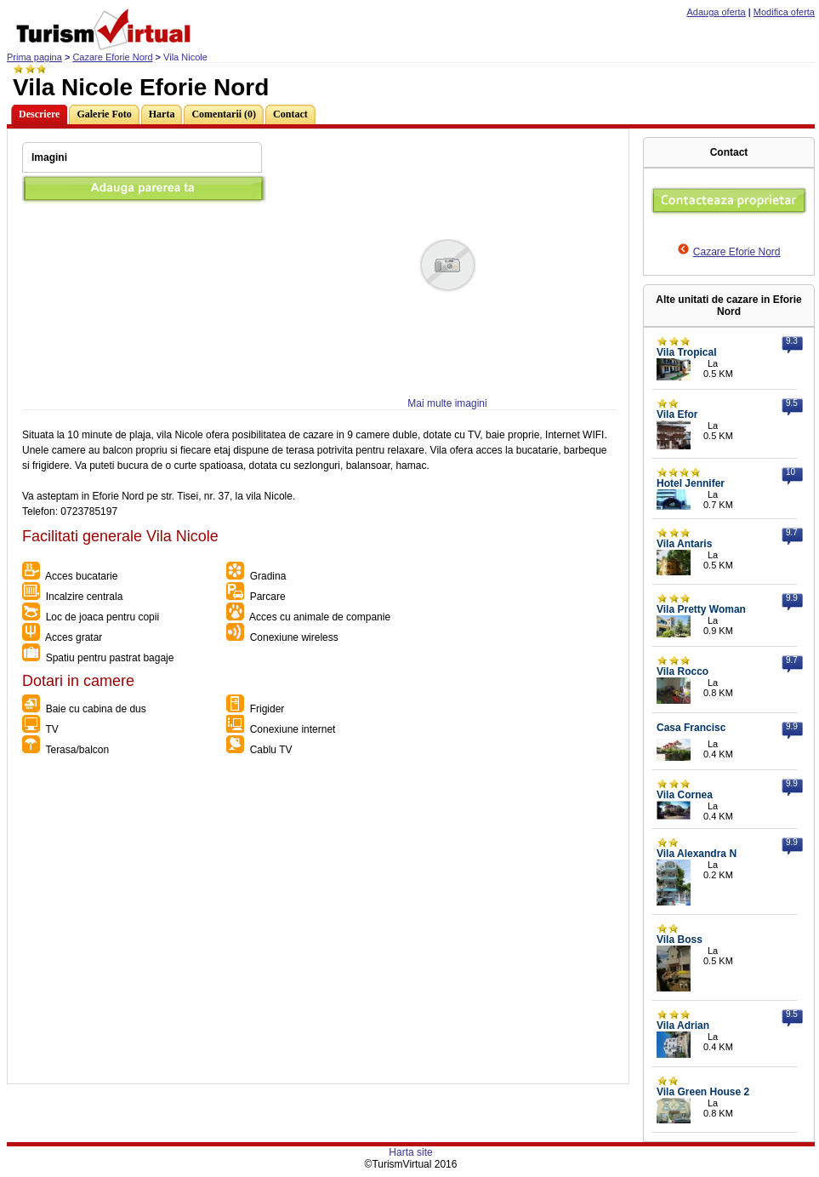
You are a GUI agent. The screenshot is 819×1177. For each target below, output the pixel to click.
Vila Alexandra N (697, 854)
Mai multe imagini (446, 403)
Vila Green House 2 (703, 1092)
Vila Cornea (685, 795)
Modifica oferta (784, 12)
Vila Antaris (684, 544)
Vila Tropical (686, 352)
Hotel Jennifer (691, 483)
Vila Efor (677, 414)
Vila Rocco (682, 671)
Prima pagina (34, 57)
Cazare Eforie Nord (112, 57)
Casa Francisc (691, 728)
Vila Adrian (683, 1025)
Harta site (410, 1152)
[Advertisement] (159, 923)
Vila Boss (679, 940)
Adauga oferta (716, 12)
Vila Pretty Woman (701, 609)
